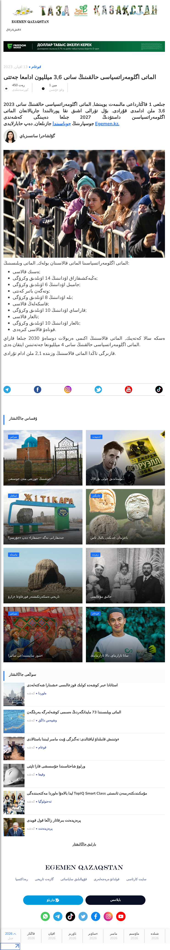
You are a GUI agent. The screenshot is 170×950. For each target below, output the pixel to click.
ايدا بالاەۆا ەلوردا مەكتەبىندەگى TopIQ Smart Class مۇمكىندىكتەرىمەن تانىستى (87, 793)
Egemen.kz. (107, 124)
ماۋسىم (134, 936)
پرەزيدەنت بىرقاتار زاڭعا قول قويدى (54, 820)
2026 (10, 936)
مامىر (113, 936)
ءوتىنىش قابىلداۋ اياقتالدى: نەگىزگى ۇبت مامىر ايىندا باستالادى (73, 739)
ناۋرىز (72, 936)
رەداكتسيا (21, 879)
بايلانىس (115, 900)
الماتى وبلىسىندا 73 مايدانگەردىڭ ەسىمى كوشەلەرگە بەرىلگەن (74, 712)
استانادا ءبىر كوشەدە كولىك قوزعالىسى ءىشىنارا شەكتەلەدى (72, 685)
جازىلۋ (53, 900)
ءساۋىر (93, 936)
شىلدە (155, 936)
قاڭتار (31, 936)
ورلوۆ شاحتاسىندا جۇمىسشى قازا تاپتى (56, 766)
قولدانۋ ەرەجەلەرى (106, 879)
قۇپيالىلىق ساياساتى (73, 879)
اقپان (52, 936)
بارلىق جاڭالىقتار (84, 844)
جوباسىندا (61, 124)
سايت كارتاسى (136, 879)
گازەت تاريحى (44, 879)
